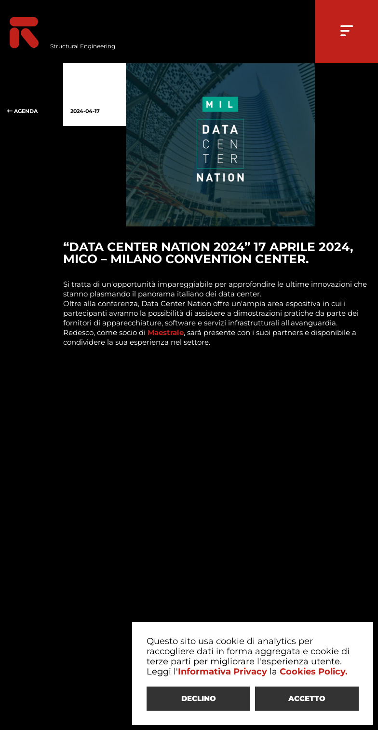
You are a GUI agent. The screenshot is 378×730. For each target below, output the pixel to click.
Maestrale (166, 332)
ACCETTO (306, 698)
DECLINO (198, 698)
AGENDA (31, 94)
